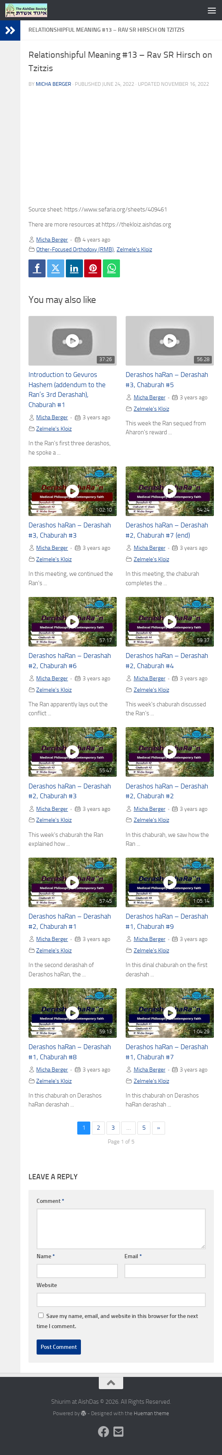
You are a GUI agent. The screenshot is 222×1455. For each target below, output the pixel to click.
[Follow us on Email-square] (118, 1432)
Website (47, 1285)
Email (133, 1256)
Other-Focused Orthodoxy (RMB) (75, 249)
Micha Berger (53, 84)
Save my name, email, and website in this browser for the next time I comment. (117, 1321)
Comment (50, 1201)
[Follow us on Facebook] (103, 1432)
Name (46, 1256)
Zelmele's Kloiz (134, 249)
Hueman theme (151, 1413)
